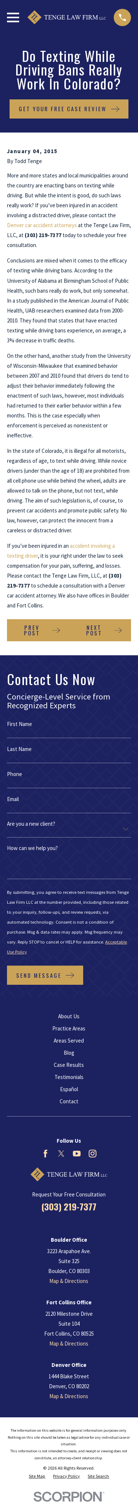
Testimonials (69, 1076)
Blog (69, 1052)
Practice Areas (68, 1028)
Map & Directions (68, 1280)
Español (69, 1089)
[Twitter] (61, 1153)
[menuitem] (37, 1476)
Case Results (69, 1064)
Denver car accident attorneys (42, 225)
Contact (69, 1101)
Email (13, 799)
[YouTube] (77, 1153)
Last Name (19, 749)
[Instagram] (92, 1153)
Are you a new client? (31, 823)
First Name (19, 724)
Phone (14, 774)
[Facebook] (45, 1153)
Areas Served (69, 1040)
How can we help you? (32, 848)
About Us (68, 1016)
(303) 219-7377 (68, 1206)
